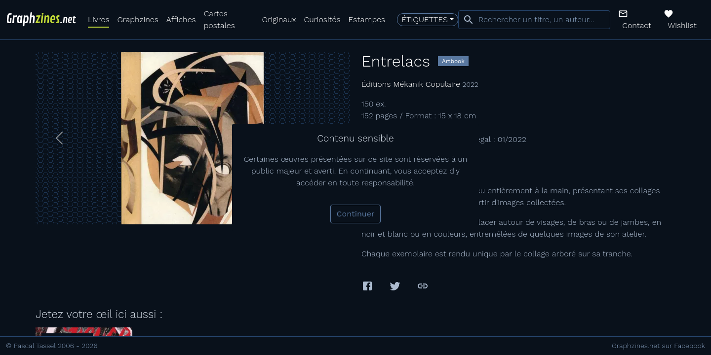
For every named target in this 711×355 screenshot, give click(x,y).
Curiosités (322, 19)
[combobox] (534, 19)
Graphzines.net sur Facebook (658, 346)
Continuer (356, 213)
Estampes (367, 19)
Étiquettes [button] (424, 19)
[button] (637, 20)
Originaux (279, 19)
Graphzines (137, 19)
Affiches (181, 19)
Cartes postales (219, 19)
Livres (98, 19)
